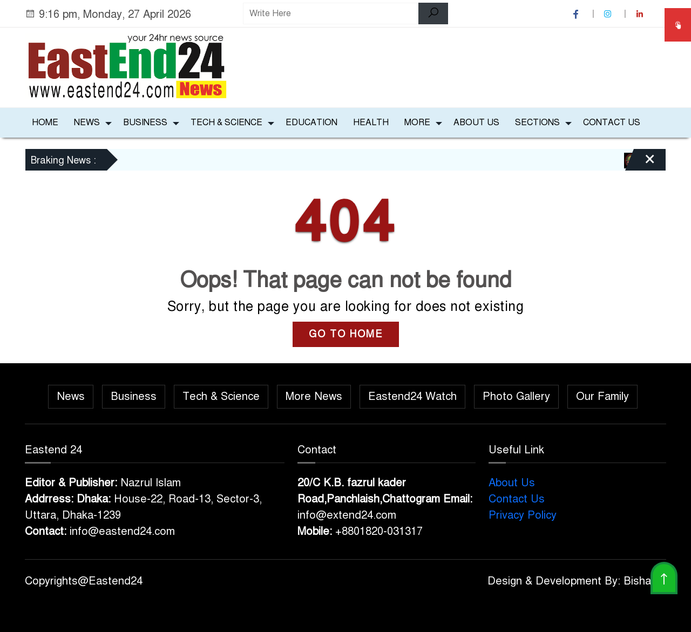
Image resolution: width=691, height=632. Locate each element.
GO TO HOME (346, 334)
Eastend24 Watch (412, 396)
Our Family (602, 396)
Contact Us (611, 122)
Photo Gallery (516, 396)
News (87, 122)
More (417, 122)
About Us (476, 122)
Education (311, 122)
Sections (537, 122)
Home (45, 122)
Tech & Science (226, 122)
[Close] (640, 163)
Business (145, 122)
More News (314, 396)
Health (371, 122)
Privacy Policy (523, 515)
